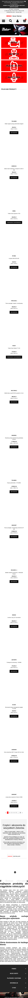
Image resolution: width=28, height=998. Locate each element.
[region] (14, 29)
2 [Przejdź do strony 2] (9, 812)
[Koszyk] (24, 21)
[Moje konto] (17, 21)
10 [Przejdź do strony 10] (20, 812)
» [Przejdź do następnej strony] (22, 812)
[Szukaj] (10, 21)
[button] (3, 21)
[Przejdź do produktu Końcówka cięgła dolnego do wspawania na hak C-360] (14, 874)
